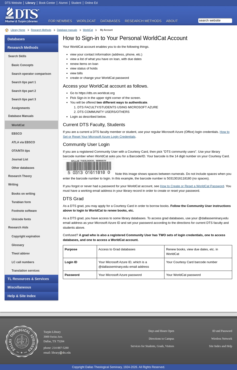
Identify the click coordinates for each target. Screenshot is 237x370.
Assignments (21, 108)
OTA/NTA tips (21, 150)
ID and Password (222, 331)
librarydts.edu (61, 352)
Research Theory (20, 176)
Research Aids (18, 227)
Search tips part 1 (24, 82)
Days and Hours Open (161, 331)
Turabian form (21, 202)
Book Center (47, 3)
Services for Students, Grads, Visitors (152, 346)
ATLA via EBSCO (23, 142)
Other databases (23, 168)
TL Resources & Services (28, 279)
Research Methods (41, 30)
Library (30, 3)
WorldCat (86, 21)
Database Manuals (21, 116)
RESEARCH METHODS (143, 21)
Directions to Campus (161, 338)
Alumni (63, 3)
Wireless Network (221, 338)
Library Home (18, 30)
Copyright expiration (26, 236)
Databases (16, 39)
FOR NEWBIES (60, 21)
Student (76, 3)
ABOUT (172, 21)
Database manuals (67, 30)
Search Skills (17, 56)
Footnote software (24, 210)
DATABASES (110, 21)
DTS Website (13, 3)
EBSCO (17, 133)
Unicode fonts (21, 219)
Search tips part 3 (24, 99)
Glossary (18, 245)
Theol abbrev (21, 253)
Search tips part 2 (24, 91)
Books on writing (23, 193)
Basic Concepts (22, 65)
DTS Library (21, 15)
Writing (13, 184)
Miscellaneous (19, 287)
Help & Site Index (21, 296)
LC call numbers (23, 262)
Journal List (20, 159)
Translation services (25, 270)
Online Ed (91, 3)
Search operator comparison (31, 73)
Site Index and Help (220, 346)
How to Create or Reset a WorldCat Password (192, 186)
